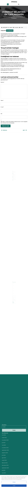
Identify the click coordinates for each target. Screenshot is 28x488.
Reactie (2, 82)
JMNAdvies (14, 1)
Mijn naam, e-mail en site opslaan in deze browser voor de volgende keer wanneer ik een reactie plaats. (14, 122)
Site (1, 113)
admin (11, 27)
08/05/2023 (5, 27)
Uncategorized (12, 16)
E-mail (2, 107)
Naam (2, 100)
